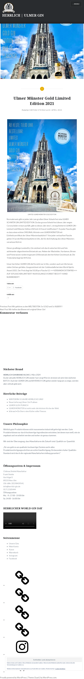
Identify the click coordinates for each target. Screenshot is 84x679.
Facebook (13, 558)
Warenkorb (13, 552)
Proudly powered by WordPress (13, 677)
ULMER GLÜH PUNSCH (18, 405)
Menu (76, 4)
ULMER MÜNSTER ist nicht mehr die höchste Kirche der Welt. (34, 408)
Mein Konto (14, 546)
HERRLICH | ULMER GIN (23, 15)
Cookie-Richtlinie (60, 669)
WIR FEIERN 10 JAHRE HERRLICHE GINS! (26, 399)
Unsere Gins (14, 543)
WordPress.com (49, 677)
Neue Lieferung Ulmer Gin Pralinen (23, 402)
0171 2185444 (9, 489)
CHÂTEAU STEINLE (37, 110)
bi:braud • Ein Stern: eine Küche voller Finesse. (27, 411)
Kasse (11, 549)
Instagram (13, 555)
